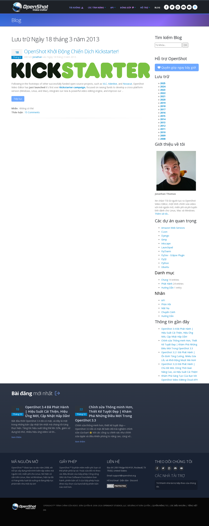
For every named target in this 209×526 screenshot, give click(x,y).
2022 (162, 93)
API (112, 7)
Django (165, 235)
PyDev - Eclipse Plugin (173, 255)
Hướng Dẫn (167, 287)
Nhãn (160, 293)
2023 (162, 89)
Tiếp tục (18, 98)
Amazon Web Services (173, 227)
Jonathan (37, 56)
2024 (162, 86)
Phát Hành (166, 283)
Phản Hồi (166, 304)
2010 (162, 132)
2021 (162, 96)
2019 (162, 102)
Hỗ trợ (144, 7)
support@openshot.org (124, 475)
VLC (105, 83)
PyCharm (166, 251)
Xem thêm (16, 437)
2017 (162, 109)
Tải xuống (76, 7)
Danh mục (164, 272)
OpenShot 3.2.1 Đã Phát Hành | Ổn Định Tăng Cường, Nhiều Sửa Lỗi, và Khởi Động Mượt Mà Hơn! (178, 356)
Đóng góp (127, 7)
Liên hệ (113, 461)
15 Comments (32, 112)
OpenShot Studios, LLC (115, 505)
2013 (162, 122)
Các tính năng (96, 7)
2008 (162, 138)
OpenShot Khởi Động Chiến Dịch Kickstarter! (71, 51)
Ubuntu (165, 267)
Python (165, 263)
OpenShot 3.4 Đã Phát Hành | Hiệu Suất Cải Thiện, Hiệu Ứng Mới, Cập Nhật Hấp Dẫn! (177, 332)
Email (116, 480)
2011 (162, 129)
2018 (162, 106)
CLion (164, 231)
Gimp (164, 239)
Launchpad (167, 247)
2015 (162, 115)
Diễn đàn (124, 480)
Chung (164, 279)
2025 (162, 83)
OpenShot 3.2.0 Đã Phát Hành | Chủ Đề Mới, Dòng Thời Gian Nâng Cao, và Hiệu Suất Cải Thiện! (179, 367)
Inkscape (166, 243)
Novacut (127, 83)
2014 (162, 119)
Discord (134, 480)
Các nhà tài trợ (170, 475)
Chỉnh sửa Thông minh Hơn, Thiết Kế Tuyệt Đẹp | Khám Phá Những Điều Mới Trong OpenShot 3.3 (179, 344)
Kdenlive (112, 83)
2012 (162, 125)
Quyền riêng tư (160, 505)
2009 (162, 135)
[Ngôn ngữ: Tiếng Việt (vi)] (195, 7)
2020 (162, 99)
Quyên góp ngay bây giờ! (177, 67)
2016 (162, 112)
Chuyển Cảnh (168, 312)
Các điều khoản (177, 505)
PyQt (164, 259)
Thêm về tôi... (162, 213)
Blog (157, 7)
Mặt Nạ (165, 308)
